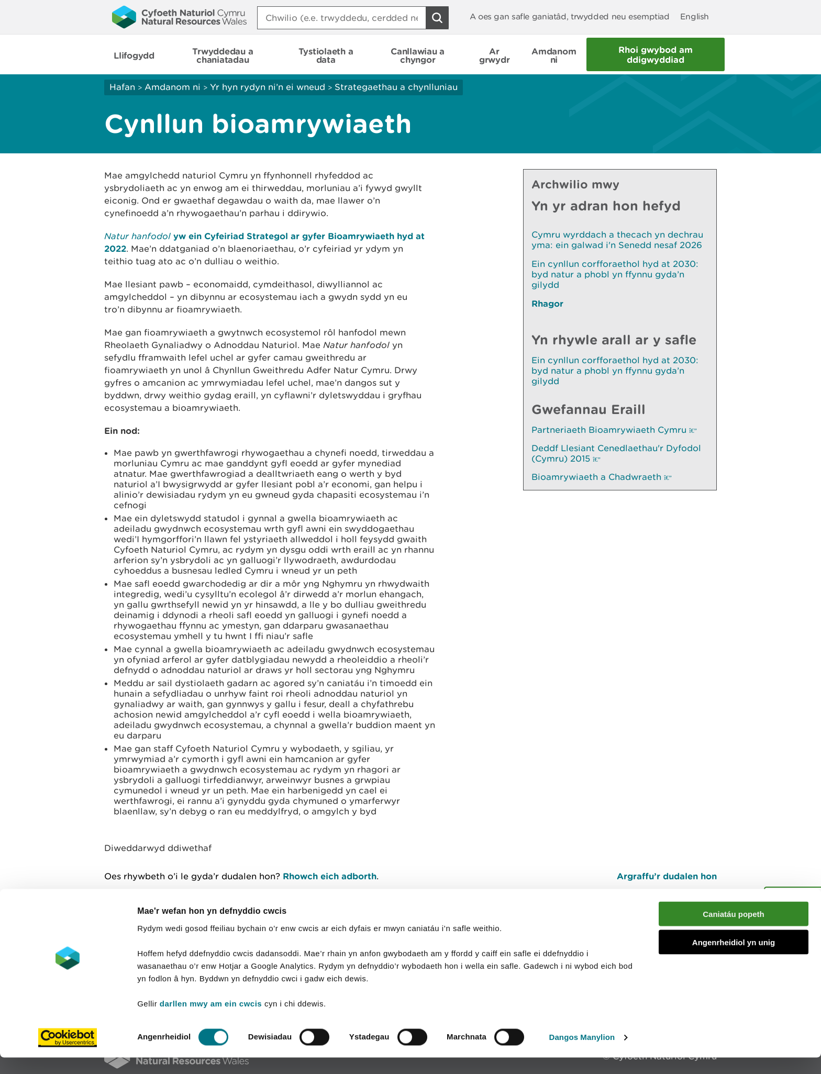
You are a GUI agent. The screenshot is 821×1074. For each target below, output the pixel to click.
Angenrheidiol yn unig (733, 958)
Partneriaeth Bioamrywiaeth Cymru (614, 429)
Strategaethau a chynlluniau (396, 87)
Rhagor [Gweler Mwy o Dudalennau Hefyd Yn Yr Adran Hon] (547, 303)
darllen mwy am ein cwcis (211, 1019)
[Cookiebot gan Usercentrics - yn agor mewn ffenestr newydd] (67, 1053)
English (694, 16)
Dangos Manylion (582, 1053)
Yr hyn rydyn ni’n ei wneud (267, 87)
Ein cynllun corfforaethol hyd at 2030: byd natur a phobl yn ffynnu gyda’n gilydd (614, 274)
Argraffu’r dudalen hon (667, 876)
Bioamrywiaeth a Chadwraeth (601, 477)
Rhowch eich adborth (329, 876)
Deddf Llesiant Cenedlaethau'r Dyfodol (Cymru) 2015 (616, 453)
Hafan (122, 87)
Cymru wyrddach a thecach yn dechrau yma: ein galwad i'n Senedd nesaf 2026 (617, 239)
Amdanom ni (173, 87)
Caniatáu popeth (733, 929)
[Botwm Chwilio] (437, 17)
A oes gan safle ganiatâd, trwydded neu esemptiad (570, 16)
